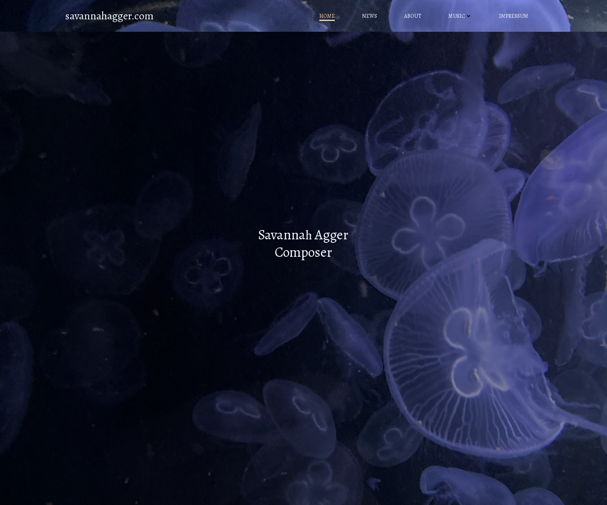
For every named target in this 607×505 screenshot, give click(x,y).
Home (327, 16)
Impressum (513, 16)
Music (460, 16)
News (369, 16)
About (412, 16)
